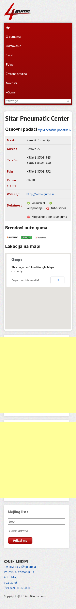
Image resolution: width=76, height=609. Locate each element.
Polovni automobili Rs (19, 572)
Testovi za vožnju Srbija (20, 567)
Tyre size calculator (17, 588)
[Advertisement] (38, 375)
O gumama (13, 37)
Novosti (11, 83)
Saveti (10, 55)
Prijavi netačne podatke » (54, 130)
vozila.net (10, 582)
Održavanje (13, 46)
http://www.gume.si (40, 194)
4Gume (11, 92)
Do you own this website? (25, 280)
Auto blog (10, 577)
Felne (10, 64)
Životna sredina (16, 74)
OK (57, 280)
